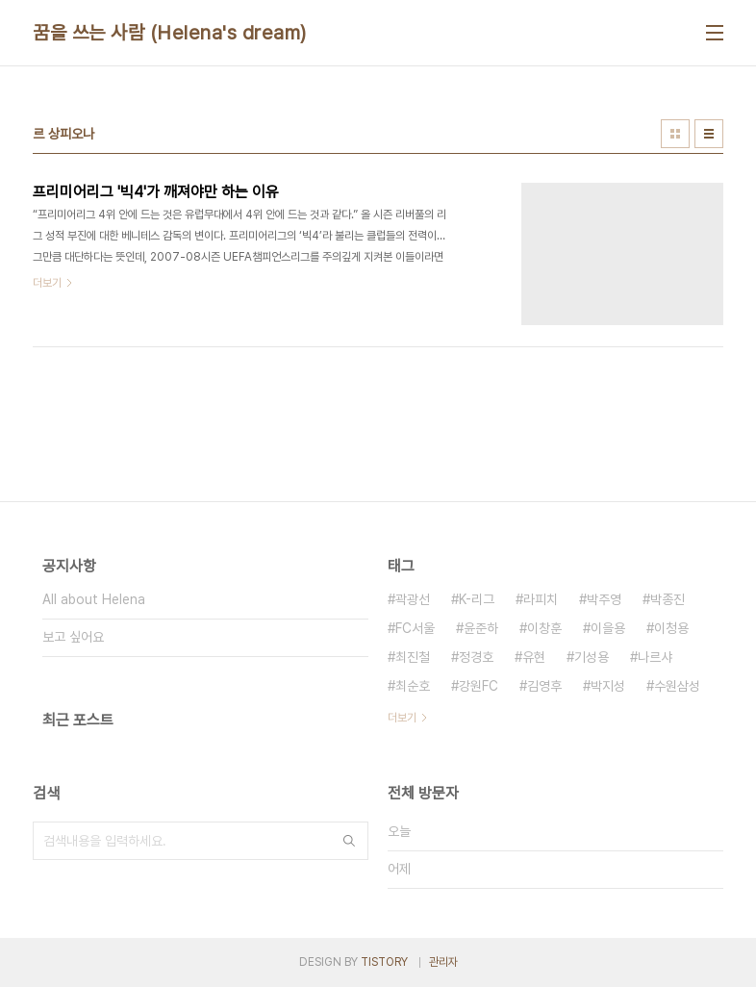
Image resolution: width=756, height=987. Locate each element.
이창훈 (544, 628)
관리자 (443, 962)
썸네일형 (675, 133)
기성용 (591, 657)
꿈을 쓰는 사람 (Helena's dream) (170, 32)
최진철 (412, 657)
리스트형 (708, 133)
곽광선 (412, 599)
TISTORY (384, 962)
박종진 (667, 599)
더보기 (402, 717)
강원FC (478, 686)
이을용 (608, 628)
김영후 (544, 686)
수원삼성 (677, 686)
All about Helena (93, 599)
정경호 (476, 657)
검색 (349, 840)
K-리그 (476, 599)
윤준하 (481, 628)
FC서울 (415, 628)
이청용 (671, 628)
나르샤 (655, 657)
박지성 (608, 686)
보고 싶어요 (73, 637)
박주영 (604, 599)
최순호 (412, 686)
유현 (533, 657)
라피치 (540, 599)
